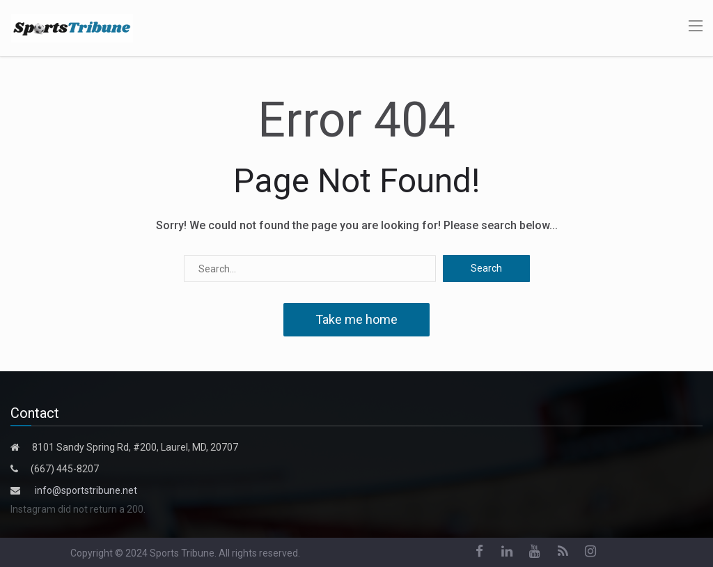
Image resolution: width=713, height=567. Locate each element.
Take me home (356, 319)
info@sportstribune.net (86, 490)
